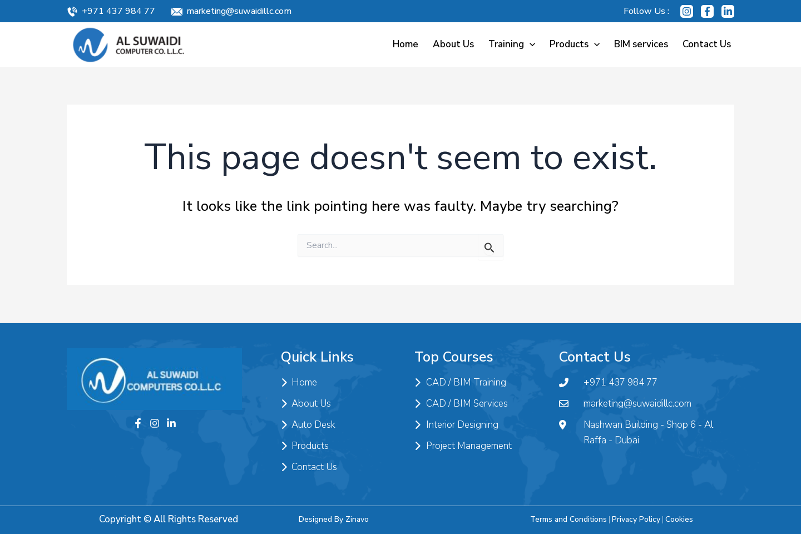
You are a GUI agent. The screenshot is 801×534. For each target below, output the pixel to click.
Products (575, 44)
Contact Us (707, 44)
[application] (529, 44)
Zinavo (357, 519)
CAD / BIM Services (461, 404)
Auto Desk (308, 425)
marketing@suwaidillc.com (238, 11)
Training (511, 44)
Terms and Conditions (568, 519)
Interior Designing (456, 425)
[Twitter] (171, 423)
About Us (453, 44)
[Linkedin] (727, 11)
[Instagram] (686, 11)
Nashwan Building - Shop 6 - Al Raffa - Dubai (636, 432)
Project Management (463, 446)
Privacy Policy (636, 519)
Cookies (679, 519)
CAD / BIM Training (460, 382)
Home (405, 44)
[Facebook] (707, 11)
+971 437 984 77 (118, 11)
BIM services (641, 44)
